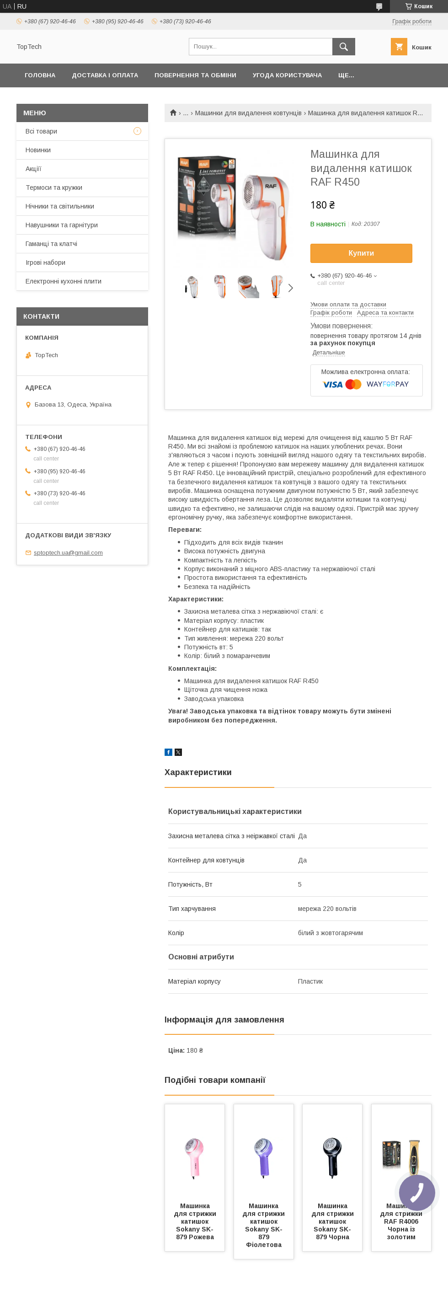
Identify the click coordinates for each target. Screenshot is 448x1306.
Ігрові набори (45, 262)
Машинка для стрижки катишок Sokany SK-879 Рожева (196, 1221)
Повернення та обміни (195, 75)
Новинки (38, 150)
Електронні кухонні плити (63, 281)
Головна (40, 75)
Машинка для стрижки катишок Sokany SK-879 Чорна (333, 1221)
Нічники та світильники (60, 206)
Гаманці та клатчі (51, 243)
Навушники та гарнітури (62, 225)
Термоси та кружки (54, 187)
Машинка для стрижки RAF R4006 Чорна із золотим (402, 1221)
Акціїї (34, 168)
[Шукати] (343, 46)
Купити (361, 253)
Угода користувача (287, 75)
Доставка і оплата (105, 75)
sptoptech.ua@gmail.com (68, 552)
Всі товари (41, 131)
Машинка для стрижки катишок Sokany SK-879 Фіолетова (264, 1225)
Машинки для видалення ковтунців (248, 113)
